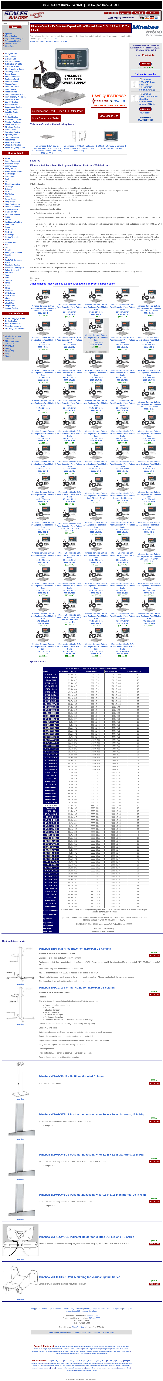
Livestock (48, 1351)
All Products (62, 1332)
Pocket (123, 1351)
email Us (119, 101)
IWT (39, 1365)
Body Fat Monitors (13, 324)
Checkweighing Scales (14, 69)
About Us (52, 1332)
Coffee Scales (11, 321)
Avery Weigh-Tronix (13, 171)
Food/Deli (86, 1349)
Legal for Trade (11, 110)
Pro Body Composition (14, 329)
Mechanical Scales (13, 41)
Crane (72, 1349)
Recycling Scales (12, 132)
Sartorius (9, 273)
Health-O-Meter (115, 1363)
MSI (6, 245)
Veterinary (92, 1353)
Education (78, 1349)
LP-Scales (66, 1365)
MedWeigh (9, 235)
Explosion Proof (12, 79)
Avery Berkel (10, 169)
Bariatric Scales (11, 59)
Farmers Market (11, 82)
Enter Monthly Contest (60, 1309)
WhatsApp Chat (78, 1327)
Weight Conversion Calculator (85, 1311)
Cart (38, 1309)
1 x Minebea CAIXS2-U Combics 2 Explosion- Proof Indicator (111, 147)
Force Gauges (11, 92)
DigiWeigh (9, 194)
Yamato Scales (11, 308)
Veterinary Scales (12, 142)
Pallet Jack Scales (12, 125)
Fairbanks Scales (12, 207)
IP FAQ (8, 349)
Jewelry (42, 1351)
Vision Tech (10, 301)
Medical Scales (11, 117)
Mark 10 (8, 232)
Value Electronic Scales (62, 1346)
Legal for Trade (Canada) (77, 1351)
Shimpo (8, 280)
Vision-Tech (70, 1370)
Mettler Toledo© (11, 237)
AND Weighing (11, 166)
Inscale (8, 219)
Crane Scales (10, 74)
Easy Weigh (10, 202)
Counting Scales (12, 72)
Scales (32, 42)
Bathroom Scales (12, 61)
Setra (7, 278)
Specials (8, 34)
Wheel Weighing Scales (15, 147)
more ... (57, 39)
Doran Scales (10, 199)
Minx (7, 240)
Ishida (7, 227)
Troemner (9, 290)
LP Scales (9, 230)
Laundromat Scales (13, 107)
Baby (96, 1346)
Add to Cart (154, 956)
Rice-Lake (59, 1368)
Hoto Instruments (12, 214)
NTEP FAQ (9, 346)
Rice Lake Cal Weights (14, 268)
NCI (6, 247)
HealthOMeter (11, 212)
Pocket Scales (11, 44)
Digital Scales (11, 36)
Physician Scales (12, 127)
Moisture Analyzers (13, 122)
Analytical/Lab (11, 54)
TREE (7, 288)
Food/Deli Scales (12, 87)
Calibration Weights (13, 64)
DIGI (7, 192)
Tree (108, 1368)
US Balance (10, 293)
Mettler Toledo (89, 1365)
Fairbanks (95, 1363)
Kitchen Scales (11, 104)
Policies (80, 1309)
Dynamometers (95, 1349)
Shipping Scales (12, 137)
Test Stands (10, 140)
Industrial (35, 1351)
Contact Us (45, 1309)
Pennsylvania (126, 1365)
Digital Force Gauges (14, 39)
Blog (7, 354)
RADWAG (47, 1368)
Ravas (7, 263)
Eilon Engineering (12, 204)
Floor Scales (10, 89)
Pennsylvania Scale (13, 252)
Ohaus (8, 250)
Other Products (15, 313)
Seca (7, 275)
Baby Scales (10, 56)
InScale (43, 1365)
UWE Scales (10, 296)
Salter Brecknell (12, 270)
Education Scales (12, 77)
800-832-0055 (92, 1316)
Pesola (8, 255)
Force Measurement (122, 1349)
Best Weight (10, 174)
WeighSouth (10, 306)
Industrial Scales (12, 99)
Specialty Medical (12, 135)
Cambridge (9, 176)
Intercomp (9, 225)
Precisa (8, 257)
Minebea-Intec (99, 1365)
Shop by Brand (15, 153)
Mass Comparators (13, 326)
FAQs (73, 1309)
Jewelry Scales (11, 102)
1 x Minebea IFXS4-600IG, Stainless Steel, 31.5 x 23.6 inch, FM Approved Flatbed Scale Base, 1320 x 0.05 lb (47, 149)
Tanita (7, 283)
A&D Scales (79, 1361)
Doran (67, 1363)
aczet (49, 1361)
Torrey (7, 285)
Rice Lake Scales (12, 265)
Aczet (7, 159)
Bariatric (101, 1346)
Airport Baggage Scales (15, 318)
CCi (6, 181)
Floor (113, 1349)
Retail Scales (10, 130)
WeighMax (9, 303)
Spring (58, 1353)
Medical (95, 1351)
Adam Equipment (12, 161)
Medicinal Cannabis (13, 120)
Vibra (7, 298)
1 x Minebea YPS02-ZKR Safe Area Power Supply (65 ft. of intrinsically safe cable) (79, 148)
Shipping (64, 1353)
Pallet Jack (116, 1351)
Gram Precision (11, 209)
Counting (66, 1349)
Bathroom (108, 1346)
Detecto (8, 189)
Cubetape (9, 187)
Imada (7, 217)
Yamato (94, 1370)
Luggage (89, 1351)
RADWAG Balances (13, 260)
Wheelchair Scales (13, 145)
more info (20, 984)
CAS (7, 179)
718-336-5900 (94, 1318)
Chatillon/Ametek (12, 184)
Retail (128, 1351)
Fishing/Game (11, 84)
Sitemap (8, 356)
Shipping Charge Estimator (94, 1309)
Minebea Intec (11, 242)
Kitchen (55, 1351)
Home (125, 1309)
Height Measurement (14, 94)
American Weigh (12, 164)
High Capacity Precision (15, 97)
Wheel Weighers (102, 1353)
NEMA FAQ (9, 351)
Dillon (7, 197)
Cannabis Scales (12, 66)
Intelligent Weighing (13, 222)
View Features (145, 113)
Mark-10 (73, 1365)
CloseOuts (9, 46)
